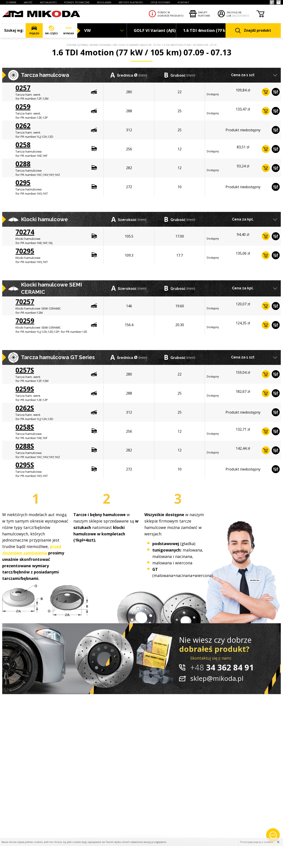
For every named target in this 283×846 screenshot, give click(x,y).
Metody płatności (131, 2)
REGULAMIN (104, 2)
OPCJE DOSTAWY (160, 2)
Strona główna (77, 44)
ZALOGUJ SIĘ (234, 12)
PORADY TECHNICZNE (77, 2)
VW (115, 44)
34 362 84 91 (222, 667)
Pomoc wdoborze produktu (171, 14)
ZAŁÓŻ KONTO (240, 15)
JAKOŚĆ (28, 2)
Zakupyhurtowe (204, 14)
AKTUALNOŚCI (48, 2)
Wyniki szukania (100, 44)
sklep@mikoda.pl (216, 678)
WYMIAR (68, 30)
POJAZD (34, 30)
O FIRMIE (11, 2)
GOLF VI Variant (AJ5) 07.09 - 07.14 (139, 44)
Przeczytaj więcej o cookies (256, 842)
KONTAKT (183, 2)
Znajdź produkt (253, 30)
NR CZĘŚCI (51, 30)
